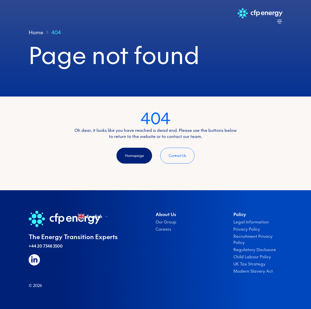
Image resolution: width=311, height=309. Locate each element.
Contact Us (177, 155)
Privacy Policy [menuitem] (246, 229)
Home (36, 32)
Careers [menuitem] (163, 229)
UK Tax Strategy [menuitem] (249, 264)
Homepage (134, 155)
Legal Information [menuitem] (251, 222)
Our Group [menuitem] (166, 222)
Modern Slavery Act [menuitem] (253, 271)
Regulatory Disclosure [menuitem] (254, 249)
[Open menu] (279, 21)
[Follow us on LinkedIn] (34, 259)
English (93, 216)
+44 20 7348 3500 (46, 246)
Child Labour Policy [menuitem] (252, 256)
